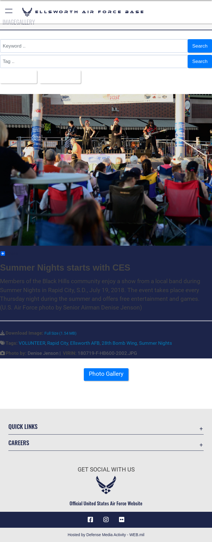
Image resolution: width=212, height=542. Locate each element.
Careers (18, 442)
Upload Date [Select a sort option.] (58, 76)
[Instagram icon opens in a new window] (106, 519)
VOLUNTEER (32, 343)
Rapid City (57, 343)
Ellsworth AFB (85, 343)
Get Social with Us (106, 469)
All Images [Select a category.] (16, 76)
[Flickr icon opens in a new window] (121, 519)
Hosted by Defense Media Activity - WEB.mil (106, 534)
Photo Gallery (106, 373)
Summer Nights (155, 343)
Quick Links (22, 426)
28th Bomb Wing (119, 343)
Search (200, 46)
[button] (9, 12)
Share (9, 253)
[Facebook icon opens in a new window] (90, 519)
